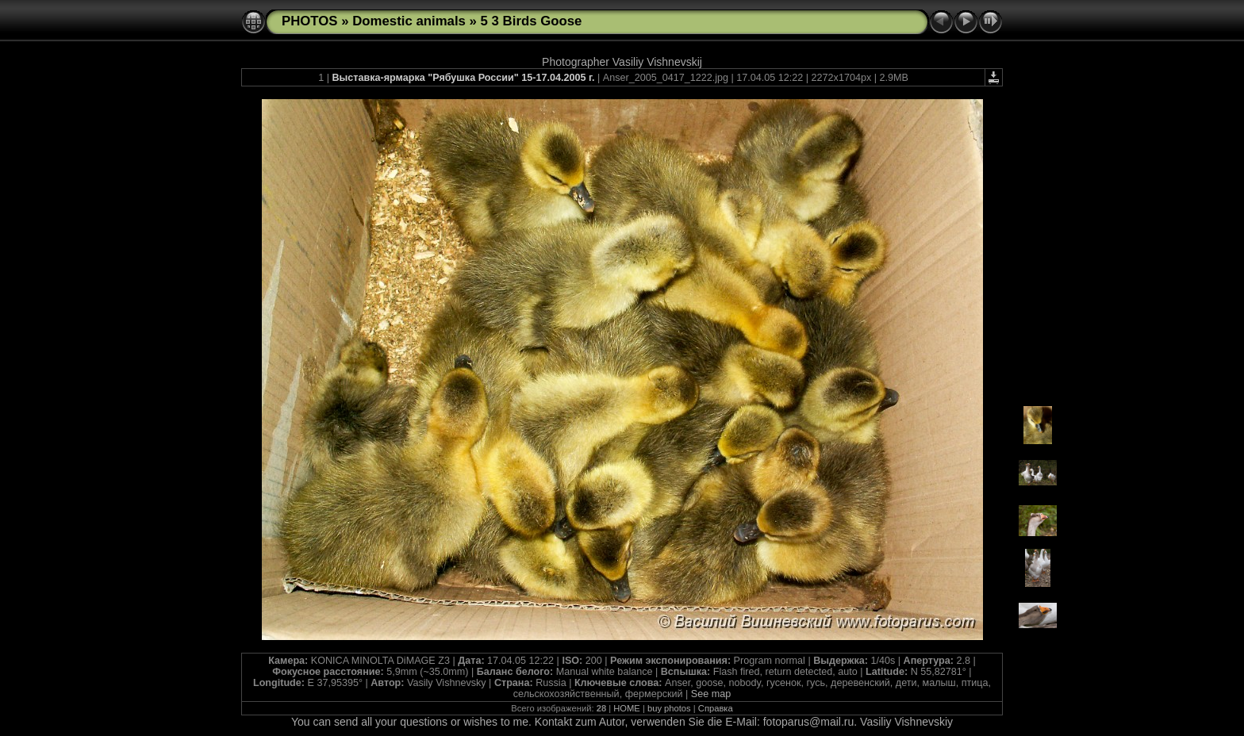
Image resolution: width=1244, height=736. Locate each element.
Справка (715, 708)
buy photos (669, 708)
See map (711, 694)
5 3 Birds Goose (531, 21)
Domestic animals (409, 21)
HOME (626, 708)
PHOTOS (310, 21)
